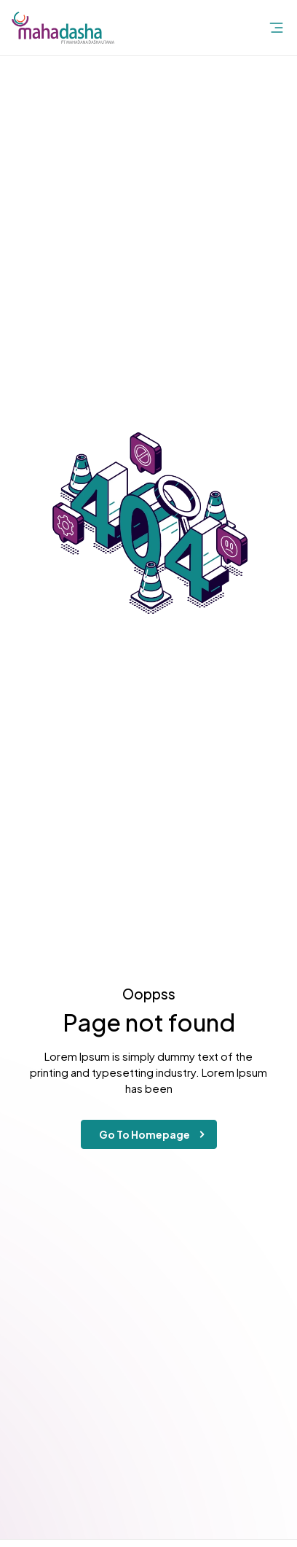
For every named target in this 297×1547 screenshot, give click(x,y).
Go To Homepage (154, 1134)
